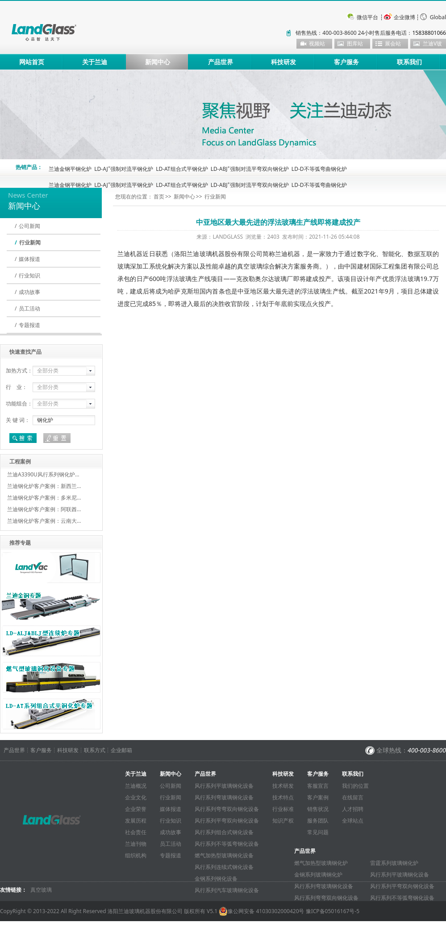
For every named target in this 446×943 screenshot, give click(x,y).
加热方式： (19, 370)
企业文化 (135, 797)
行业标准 (283, 809)
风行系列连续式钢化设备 (224, 867)
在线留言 (352, 797)
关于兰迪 (94, 62)
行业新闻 (30, 242)
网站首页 (31, 62)
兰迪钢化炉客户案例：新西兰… (44, 486)
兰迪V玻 (432, 43)
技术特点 (283, 797)
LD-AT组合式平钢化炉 (182, 169)
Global (438, 17)
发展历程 (135, 820)
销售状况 (318, 809)
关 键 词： (18, 420)
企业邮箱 (121, 750)
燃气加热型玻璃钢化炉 (321, 863)
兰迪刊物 (135, 844)
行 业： (16, 387)
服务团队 (318, 820)
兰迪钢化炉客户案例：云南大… (44, 521)
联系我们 (409, 62)
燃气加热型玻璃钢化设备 (224, 855)
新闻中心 (157, 62)
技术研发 (283, 786)
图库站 (355, 43)
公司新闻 (29, 226)
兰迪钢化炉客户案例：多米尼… (44, 497)
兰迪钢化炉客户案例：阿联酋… (44, 509)
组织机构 (135, 855)
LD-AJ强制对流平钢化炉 (123, 169)
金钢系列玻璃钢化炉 (318, 874)
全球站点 (352, 820)
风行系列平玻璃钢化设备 (224, 786)
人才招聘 (352, 809)
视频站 (317, 43)
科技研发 (283, 62)
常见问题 (318, 832)
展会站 (393, 43)
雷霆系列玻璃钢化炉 (394, 863)
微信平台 (367, 17)
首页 (159, 196)
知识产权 (283, 820)
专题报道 (29, 325)
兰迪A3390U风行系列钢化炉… (43, 474)
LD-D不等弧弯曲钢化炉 (319, 169)
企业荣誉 (135, 809)
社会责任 (135, 832)
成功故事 (29, 292)
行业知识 (29, 275)
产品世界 (220, 62)
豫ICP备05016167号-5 (333, 911)
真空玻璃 (41, 889)
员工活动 (29, 308)
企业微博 (404, 17)
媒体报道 (29, 259)
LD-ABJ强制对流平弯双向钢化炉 (250, 169)
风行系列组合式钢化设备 (224, 832)
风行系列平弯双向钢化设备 (227, 820)
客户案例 (318, 797)
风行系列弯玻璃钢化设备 (224, 797)
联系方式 (94, 750)
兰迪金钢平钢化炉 (70, 169)
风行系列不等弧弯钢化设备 (227, 844)
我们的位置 (355, 786)
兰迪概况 (135, 786)
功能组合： (19, 403)
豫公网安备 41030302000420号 (261, 911)
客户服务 (346, 62)
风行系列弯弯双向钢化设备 (227, 809)
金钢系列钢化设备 (216, 878)
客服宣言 (318, 786)
